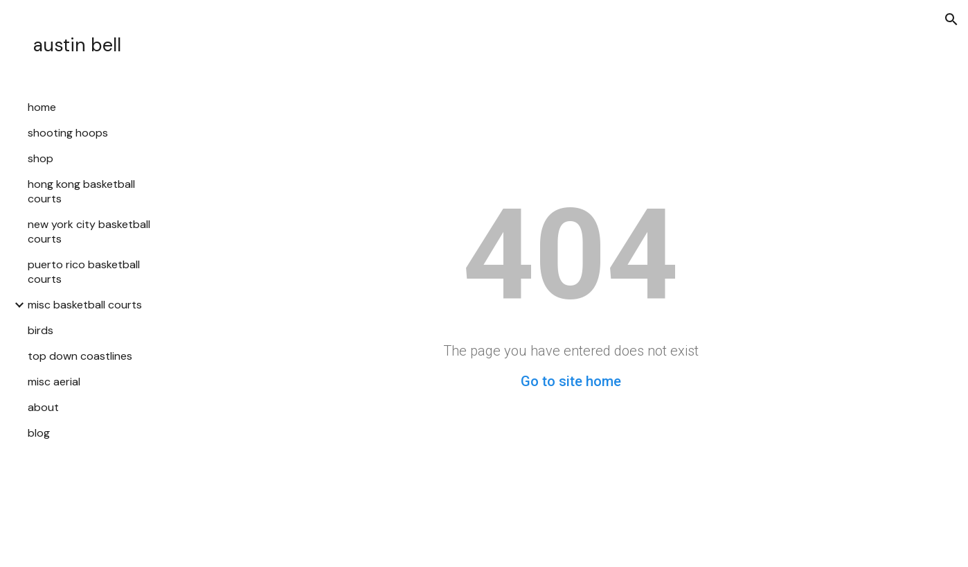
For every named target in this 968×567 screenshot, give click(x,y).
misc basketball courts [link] (85, 304)
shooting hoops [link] (68, 132)
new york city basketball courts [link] (89, 231)
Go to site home (571, 381)
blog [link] (39, 433)
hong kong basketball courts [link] (81, 191)
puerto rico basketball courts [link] (84, 271)
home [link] (42, 107)
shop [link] (40, 158)
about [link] (43, 407)
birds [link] (40, 330)
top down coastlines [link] (80, 356)
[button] (951, 19)
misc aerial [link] (54, 381)
